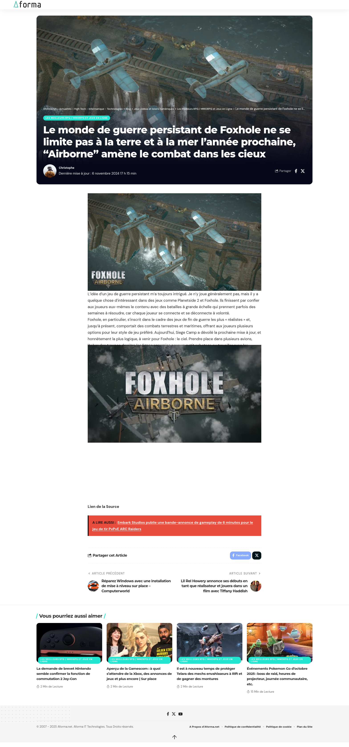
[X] (174, 716)
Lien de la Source (103, 507)
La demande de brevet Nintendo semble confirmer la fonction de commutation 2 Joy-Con (65, 676)
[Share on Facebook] (296, 172)
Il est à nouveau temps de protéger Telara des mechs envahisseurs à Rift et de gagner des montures (209, 676)
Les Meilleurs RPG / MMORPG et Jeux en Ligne (80, 118)
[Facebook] (168, 716)
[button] (8, 4)
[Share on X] (303, 172)
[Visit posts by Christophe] (50, 172)
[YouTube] (180, 716)
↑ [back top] (174, 739)
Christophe (68, 169)
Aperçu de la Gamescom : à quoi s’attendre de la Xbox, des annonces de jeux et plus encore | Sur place (138, 676)
